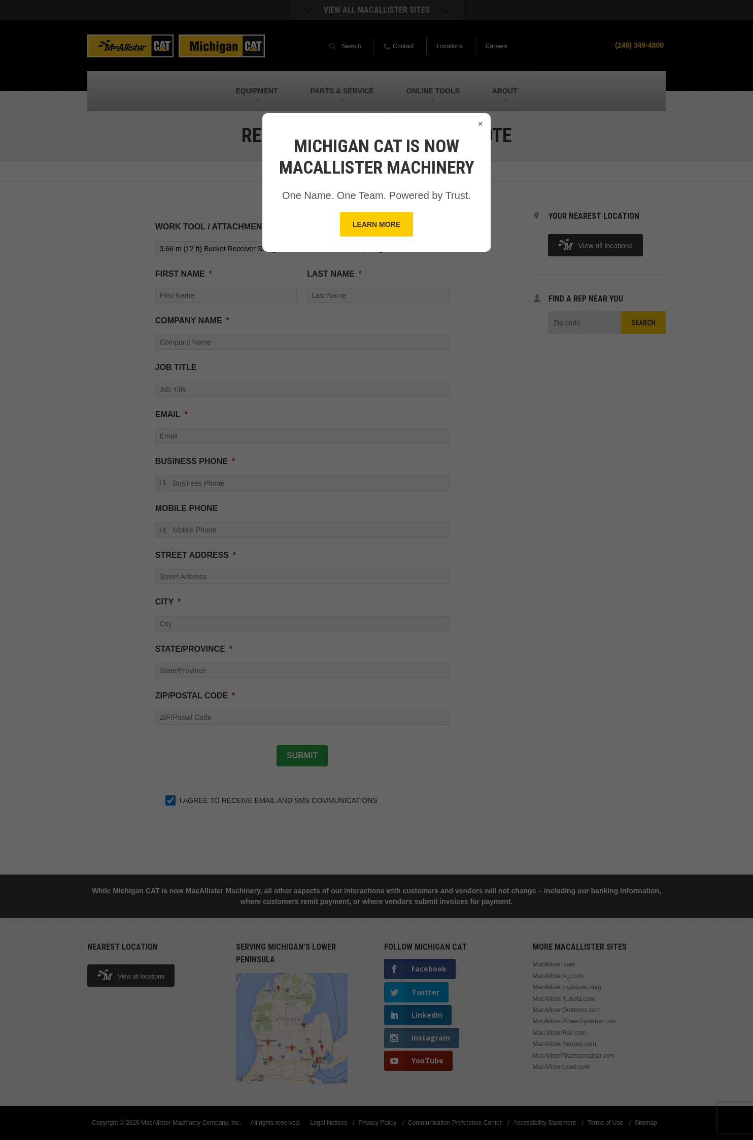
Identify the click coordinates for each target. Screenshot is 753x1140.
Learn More (376, 224)
